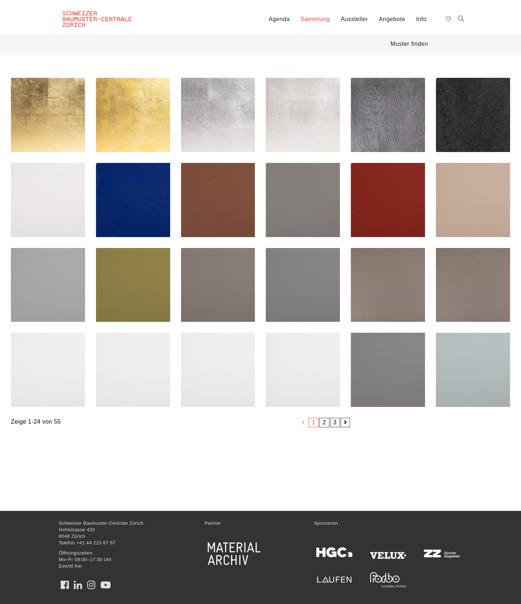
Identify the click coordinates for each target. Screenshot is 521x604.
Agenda (279, 19)
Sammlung (315, 19)
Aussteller (354, 19)
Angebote (392, 19)
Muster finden (409, 44)
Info (421, 19)
